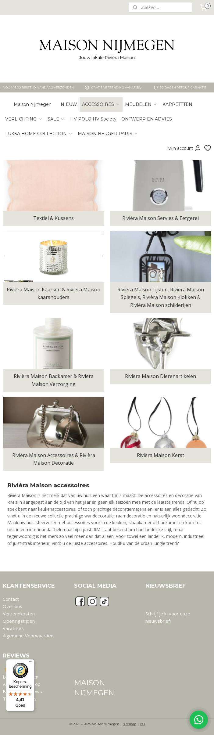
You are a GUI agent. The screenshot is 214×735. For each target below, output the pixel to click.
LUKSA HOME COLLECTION (39, 133)
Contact (11, 599)
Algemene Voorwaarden (28, 635)
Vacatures (13, 628)
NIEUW (69, 104)
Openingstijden (19, 621)
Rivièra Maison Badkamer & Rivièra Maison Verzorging (54, 380)
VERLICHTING (24, 119)
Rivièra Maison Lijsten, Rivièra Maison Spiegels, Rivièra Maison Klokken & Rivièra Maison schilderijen (160, 297)
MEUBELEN (141, 104)
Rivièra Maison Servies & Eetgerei (160, 218)
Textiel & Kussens (53, 218)
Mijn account (184, 148)
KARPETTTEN (177, 104)
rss (142, 724)
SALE (56, 119)
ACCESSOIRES (101, 104)
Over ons (12, 606)
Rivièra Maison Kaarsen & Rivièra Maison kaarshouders (53, 293)
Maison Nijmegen (33, 104)
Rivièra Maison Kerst (160, 455)
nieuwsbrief (157, 621)
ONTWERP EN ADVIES (146, 119)
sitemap (129, 724)
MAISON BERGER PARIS (108, 133)
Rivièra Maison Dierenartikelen (160, 376)
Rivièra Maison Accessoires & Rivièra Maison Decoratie (53, 459)
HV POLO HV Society (93, 119)
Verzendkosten (19, 614)
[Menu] (30, 663)
